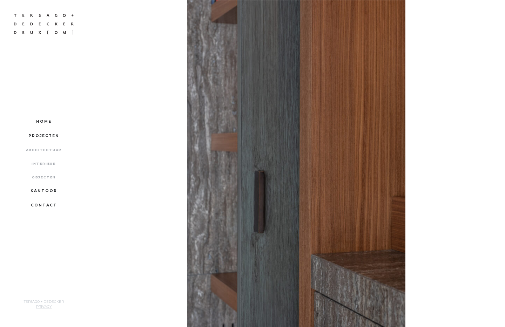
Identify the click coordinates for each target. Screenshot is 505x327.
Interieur (44, 163)
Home (44, 121)
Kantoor (44, 191)
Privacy (44, 306)
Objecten (44, 177)
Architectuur (44, 150)
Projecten (44, 136)
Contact (44, 205)
